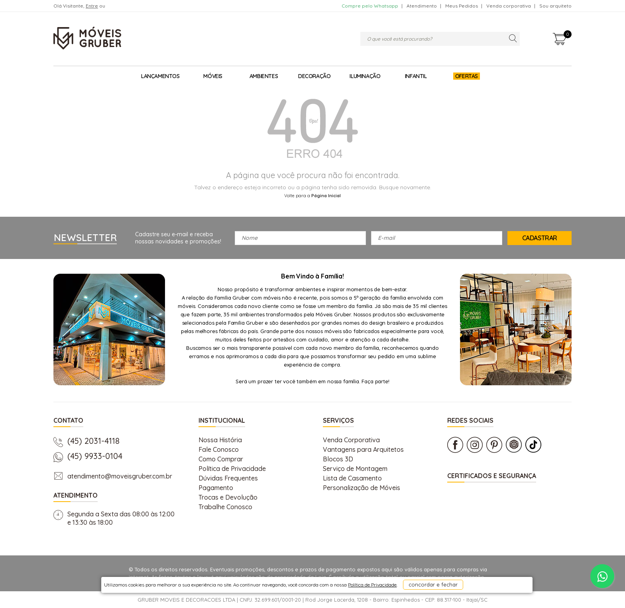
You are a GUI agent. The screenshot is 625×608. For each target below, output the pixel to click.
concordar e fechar (412, 593)
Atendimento (422, 6)
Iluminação (365, 76)
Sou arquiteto (555, 6)
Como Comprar (221, 459)
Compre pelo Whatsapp (370, 6)
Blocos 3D (338, 459)
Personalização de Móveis (361, 488)
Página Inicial (326, 195)
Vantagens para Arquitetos (363, 449)
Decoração (314, 76)
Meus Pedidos (461, 6)
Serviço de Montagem (355, 469)
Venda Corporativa (351, 440)
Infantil (416, 76)
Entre (92, 6)
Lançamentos (160, 76)
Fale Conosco (219, 449)
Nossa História (220, 440)
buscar (513, 39)
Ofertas (466, 76)
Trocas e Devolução (228, 497)
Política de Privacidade (232, 469)
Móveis (212, 76)
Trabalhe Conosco (225, 507)
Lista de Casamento (352, 478)
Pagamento (216, 488)
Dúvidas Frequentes (228, 478)
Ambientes (264, 76)
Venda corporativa (508, 6)
